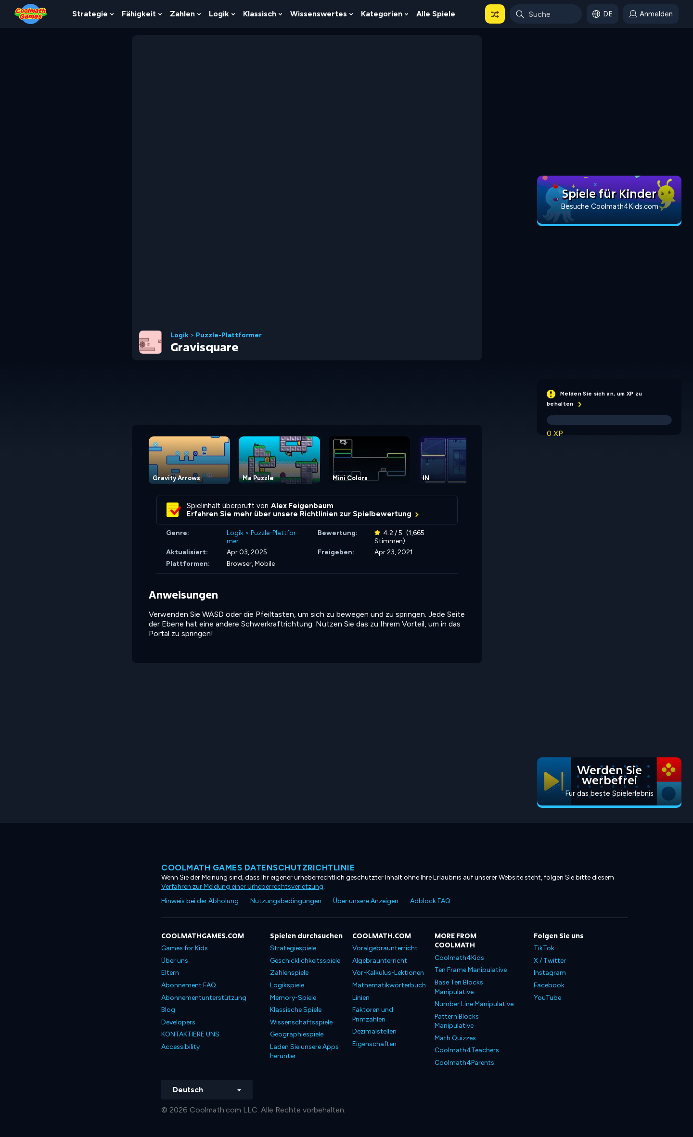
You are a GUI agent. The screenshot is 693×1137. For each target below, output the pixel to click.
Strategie (90, 13)
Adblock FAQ (430, 901)
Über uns (174, 961)
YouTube (547, 998)
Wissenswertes (318, 13)
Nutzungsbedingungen (285, 901)
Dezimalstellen (374, 1031)
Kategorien (381, 13)
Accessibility (180, 1047)
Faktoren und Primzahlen (372, 1014)
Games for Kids (184, 948)
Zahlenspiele (289, 973)
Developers (178, 1022)
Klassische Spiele (295, 1010)
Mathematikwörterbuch (389, 985)
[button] (495, 14)
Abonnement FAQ (188, 985)
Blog (168, 1010)
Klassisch (259, 13)
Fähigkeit (139, 13)
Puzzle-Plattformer (229, 335)
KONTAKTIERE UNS (190, 1034)
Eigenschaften (374, 1044)
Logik (219, 13)
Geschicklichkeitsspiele (305, 961)
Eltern (170, 973)
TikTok (544, 948)
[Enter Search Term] (546, 14)
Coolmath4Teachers (467, 1050)
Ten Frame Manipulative (471, 970)
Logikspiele (287, 985)
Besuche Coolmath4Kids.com (609, 206)
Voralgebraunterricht (385, 948)
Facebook (549, 985)
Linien (361, 998)
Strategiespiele (293, 948)
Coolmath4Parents (464, 1063)
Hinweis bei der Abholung (200, 901)
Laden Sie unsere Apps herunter (304, 1051)
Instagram (550, 973)
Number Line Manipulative (474, 1004)
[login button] (651, 14)
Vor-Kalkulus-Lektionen (388, 973)
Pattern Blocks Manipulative (457, 1021)
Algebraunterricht (379, 961)
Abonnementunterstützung (203, 998)
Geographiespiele (296, 1034)
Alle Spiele (435, 13)
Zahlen (182, 13)
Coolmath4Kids (459, 958)
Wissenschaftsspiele (301, 1022)
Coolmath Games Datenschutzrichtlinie (258, 867)
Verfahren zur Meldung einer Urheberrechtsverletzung (242, 886)
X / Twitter (550, 961)
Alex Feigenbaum (302, 505)
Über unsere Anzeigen (365, 901)
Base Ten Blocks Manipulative (459, 987)
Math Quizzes (455, 1038)
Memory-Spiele (293, 998)
